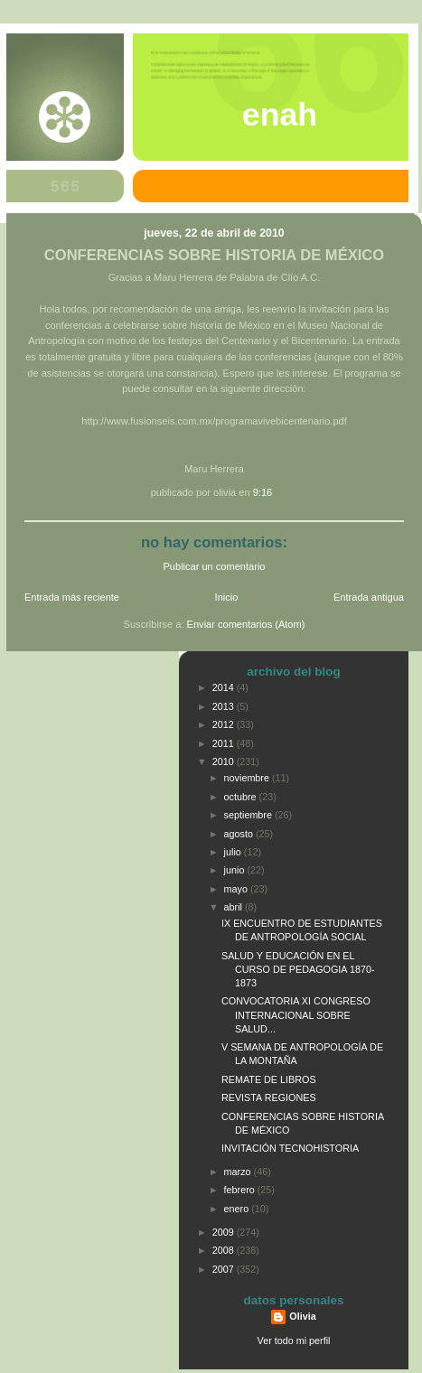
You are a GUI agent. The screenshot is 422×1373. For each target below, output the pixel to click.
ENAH (279, 115)
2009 (224, 1232)
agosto (240, 833)
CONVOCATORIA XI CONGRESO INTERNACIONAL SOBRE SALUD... (295, 1014)
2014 (224, 687)
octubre (241, 796)
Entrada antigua (368, 597)
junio (236, 869)
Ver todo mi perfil (294, 1340)
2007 (224, 1269)
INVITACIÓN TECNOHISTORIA (290, 1148)
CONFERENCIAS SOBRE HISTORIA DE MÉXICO (214, 255)
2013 (224, 706)
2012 (224, 724)
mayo (237, 888)
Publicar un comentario (215, 566)
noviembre (248, 777)
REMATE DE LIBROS (268, 1079)
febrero (241, 1189)
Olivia (302, 1316)
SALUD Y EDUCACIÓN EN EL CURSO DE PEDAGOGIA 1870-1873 (298, 969)
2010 (224, 761)
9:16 (263, 492)
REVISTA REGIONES (268, 1097)
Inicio (227, 597)
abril (234, 906)
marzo (239, 1171)
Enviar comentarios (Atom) (246, 624)
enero (238, 1208)
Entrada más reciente (71, 597)
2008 (224, 1250)
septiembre (249, 814)
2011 (224, 743)
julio (234, 851)
